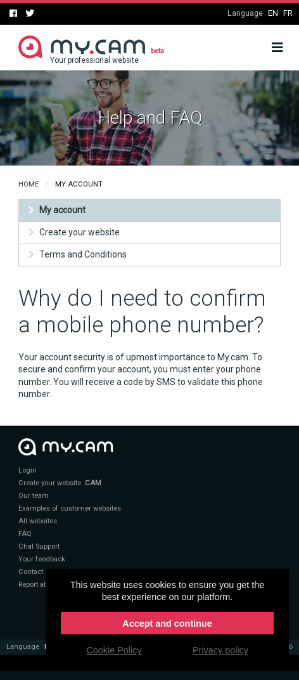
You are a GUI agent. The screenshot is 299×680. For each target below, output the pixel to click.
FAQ (25, 534)
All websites (37, 521)
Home (28, 184)
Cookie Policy (113, 650)
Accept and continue (167, 623)
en (273, 13)
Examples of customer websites (69, 508)
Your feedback (41, 559)
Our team (33, 496)
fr (288, 13)
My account (62, 210)
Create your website (79, 232)
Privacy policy (220, 650)
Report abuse (39, 584)
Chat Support (39, 546)
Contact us (35, 572)
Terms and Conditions (83, 254)
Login (27, 470)
